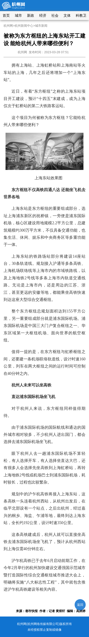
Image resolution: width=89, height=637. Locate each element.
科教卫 (81, 15)
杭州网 (8, 25)
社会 (54, 15)
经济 (42, 15)
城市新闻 (41, 25)
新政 (30, 15)
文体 (67, 15)
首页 (6, 15)
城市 (18, 15)
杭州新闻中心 (24, 25)
